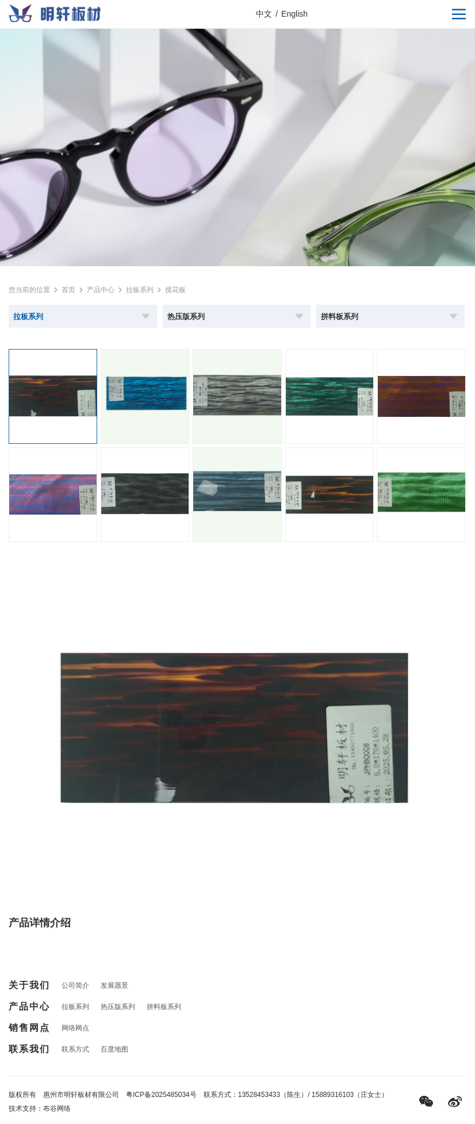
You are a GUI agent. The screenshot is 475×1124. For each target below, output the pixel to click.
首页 (68, 289)
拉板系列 (140, 289)
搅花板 (175, 289)
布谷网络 (57, 1108)
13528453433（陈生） (273, 1095)
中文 (264, 13)
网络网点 (75, 1028)
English (294, 13)
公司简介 (75, 985)
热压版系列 (118, 1007)
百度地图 (114, 1049)
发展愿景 (114, 985)
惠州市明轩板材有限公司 (81, 1095)
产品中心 (100, 289)
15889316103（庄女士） (350, 1095)
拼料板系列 (164, 1007)
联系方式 (75, 1049)
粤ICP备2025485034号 (161, 1095)
